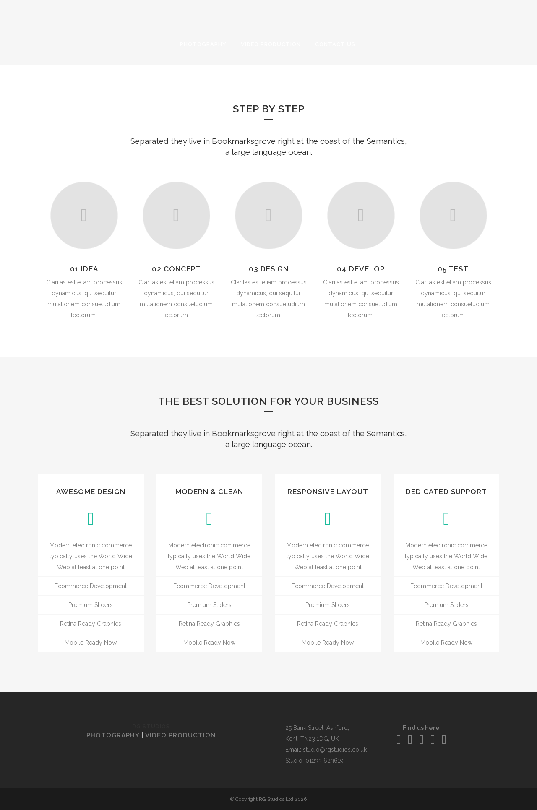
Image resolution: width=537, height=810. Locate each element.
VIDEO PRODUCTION (180, 735)
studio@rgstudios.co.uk (335, 749)
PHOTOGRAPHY (112, 735)
